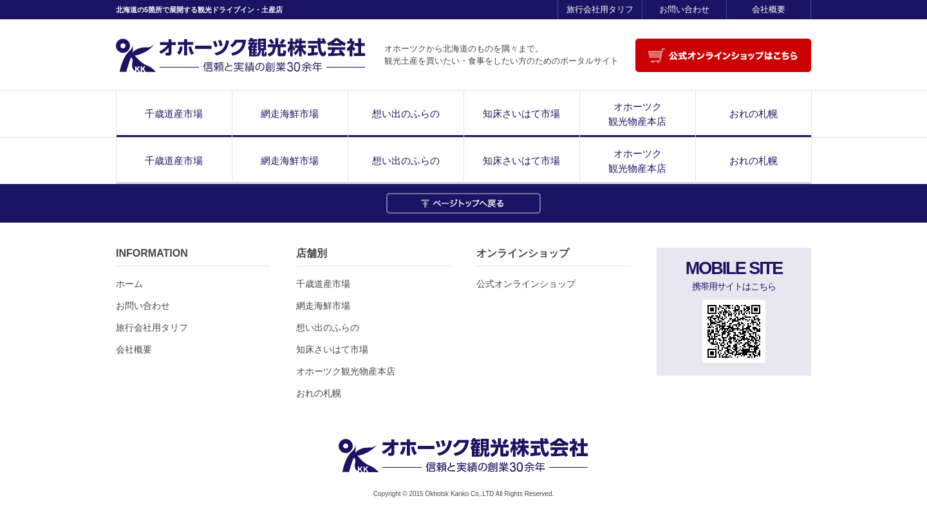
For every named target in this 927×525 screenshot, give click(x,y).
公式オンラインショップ (526, 284)
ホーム (129, 284)
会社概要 (768, 9)
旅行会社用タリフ (599, 9)
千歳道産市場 (174, 113)
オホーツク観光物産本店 (637, 114)
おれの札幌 (753, 113)
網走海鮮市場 (290, 113)
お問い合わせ (684, 9)
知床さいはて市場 (521, 113)
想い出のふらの (406, 113)
